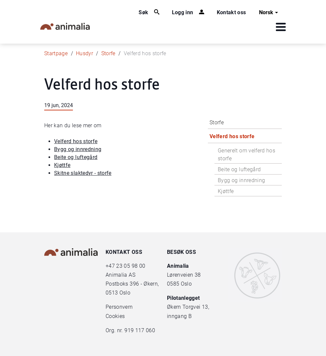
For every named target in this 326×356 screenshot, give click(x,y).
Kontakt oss (231, 12)
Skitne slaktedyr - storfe (83, 173)
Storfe (108, 53)
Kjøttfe (62, 165)
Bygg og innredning (77, 149)
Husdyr (84, 53)
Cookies (115, 316)
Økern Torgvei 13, (189, 307)
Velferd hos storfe (75, 141)
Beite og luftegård (75, 157)
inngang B (179, 316)
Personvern (119, 307)
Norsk (269, 12)
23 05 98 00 (130, 266)
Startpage (56, 53)
